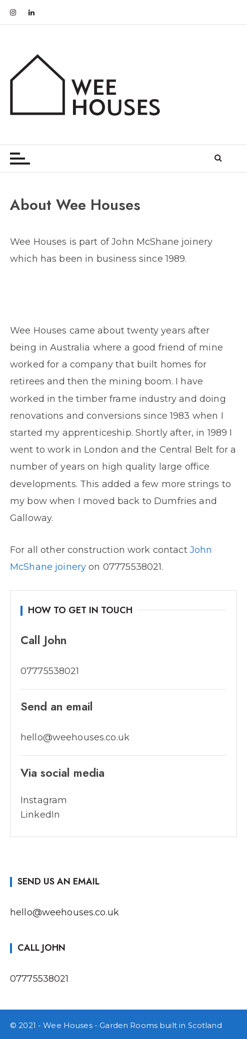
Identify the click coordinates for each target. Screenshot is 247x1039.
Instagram (43, 800)
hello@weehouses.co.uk (64, 912)
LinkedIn (40, 814)
